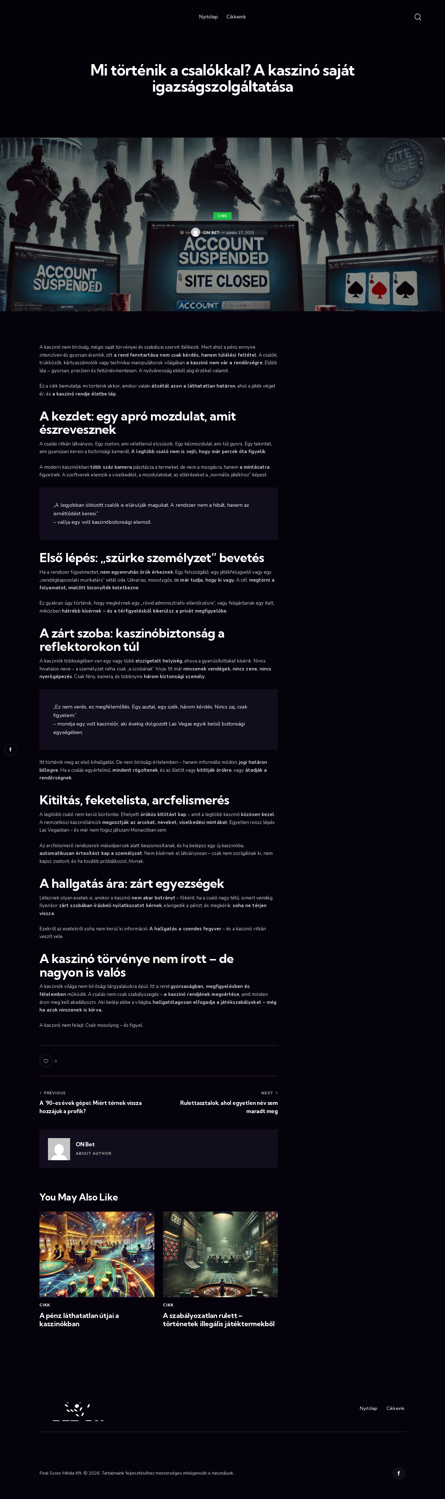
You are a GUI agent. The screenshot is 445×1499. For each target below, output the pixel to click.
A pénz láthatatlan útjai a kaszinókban (79, 1319)
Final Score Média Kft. (60, 1473)
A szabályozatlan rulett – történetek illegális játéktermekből (218, 1319)
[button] (48, 1060)
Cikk (222, 216)
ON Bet (85, 1144)
